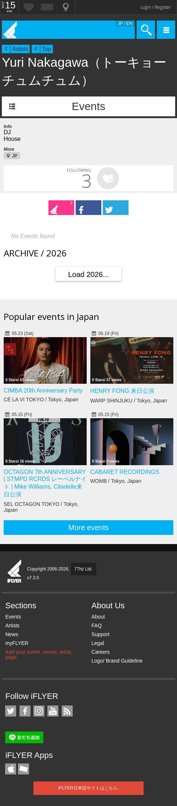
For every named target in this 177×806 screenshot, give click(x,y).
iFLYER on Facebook (24, 710)
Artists (20, 49)
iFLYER (15, 571)
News (11, 634)
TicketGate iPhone (23, 768)
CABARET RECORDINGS (124, 472)
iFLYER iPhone (10, 768)
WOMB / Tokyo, (115, 481)
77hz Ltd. (84, 569)
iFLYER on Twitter (10, 710)
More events (88, 528)
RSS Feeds (67, 710)
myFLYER (16, 643)
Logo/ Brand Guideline (116, 661)
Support (100, 634)
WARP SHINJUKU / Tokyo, (128, 401)
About (98, 617)
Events (88, 106)
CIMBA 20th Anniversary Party (43, 390)
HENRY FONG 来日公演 (122, 391)
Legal (97, 643)
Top (46, 49)
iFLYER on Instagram (38, 710)
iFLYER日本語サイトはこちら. (88, 788)
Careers (100, 652)
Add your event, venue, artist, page (38, 654)
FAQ (96, 625)
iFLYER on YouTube (52, 710)
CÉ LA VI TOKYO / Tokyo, (41, 399)
